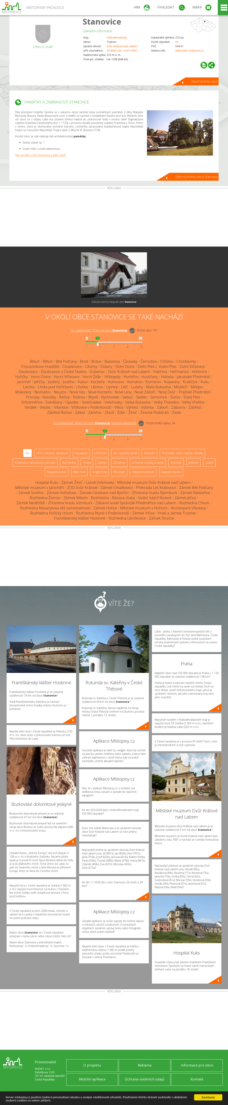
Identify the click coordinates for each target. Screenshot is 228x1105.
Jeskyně (193, 462)
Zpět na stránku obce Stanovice (196, 177)
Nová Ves (77, 392)
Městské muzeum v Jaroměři (39, 487)
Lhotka (82, 386)
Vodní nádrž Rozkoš (154, 497)
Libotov (97, 386)
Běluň (35, 361)
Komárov (134, 381)
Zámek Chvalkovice (117, 487)
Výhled (132, 407)
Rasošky (49, 397)
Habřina (160, 371)
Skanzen (149, 453)
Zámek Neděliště (30, 502)
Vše (27, 453)
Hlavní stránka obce (204, 81)
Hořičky (21, 376)
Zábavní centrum (143, 472)
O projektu (92, 1065)
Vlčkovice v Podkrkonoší (91, 407)
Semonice (158, 397)
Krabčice (190, 381)
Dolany (106, 366)
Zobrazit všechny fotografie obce (114, 301)
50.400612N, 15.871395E (122, 50)
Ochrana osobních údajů (144, 1079)
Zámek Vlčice (143, 513)
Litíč (124, 386)
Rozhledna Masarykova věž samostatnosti (55, 507)
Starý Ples (192, 397)
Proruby (32, 397)
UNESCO (100, 453)
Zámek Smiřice (31, 492)
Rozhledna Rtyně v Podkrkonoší (102, 513)
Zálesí (80, 412)
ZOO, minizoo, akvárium (52, 453)
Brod (84, 361)
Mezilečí (180, 386)
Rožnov (79, 397)
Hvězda (167, 376)
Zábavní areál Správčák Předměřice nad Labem (136, 502)
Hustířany (150, 376)
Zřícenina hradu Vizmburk (70, 502)
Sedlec (141, 397)
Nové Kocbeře (100, 392)
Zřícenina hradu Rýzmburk (154, 492)
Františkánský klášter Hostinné (79, 518)
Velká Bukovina (138, 402)
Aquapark (81, 453)
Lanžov (29, 386)
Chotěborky (186, 361)
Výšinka (147, 407)
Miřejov (197, 386)
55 (176, 42)
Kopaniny (172, 381)
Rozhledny (69, 462)
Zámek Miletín (76, 497)
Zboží (109, 412)
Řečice (64, 397)
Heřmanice (179, 371)
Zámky (102, 462)
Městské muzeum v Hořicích (144, 507)
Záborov (178, 407)
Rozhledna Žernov (45, 497)
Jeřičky (39, 381)
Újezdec (72, 402)
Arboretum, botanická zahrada (35, 462)
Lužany (137, 386)
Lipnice (112, 386)
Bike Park (79, 472)
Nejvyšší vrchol (56, 472)
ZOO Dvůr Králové (82, 487)
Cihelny (91, 366)
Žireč (133, 412)
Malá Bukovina (158, 386)
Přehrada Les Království (156, 487)
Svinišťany (54, 402)
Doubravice (28, 371)
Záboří (162, 407)
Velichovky (113, 402)
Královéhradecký (117, 37)
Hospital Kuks (46, 482)
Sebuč (127, 397)
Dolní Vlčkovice (192, 366)
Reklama (144, 1065)
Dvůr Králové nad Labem (122, 46)
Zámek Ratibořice (195, 492)
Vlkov (118, 407)
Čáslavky (130, 361)
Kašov (83, 381)
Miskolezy (23, 392)
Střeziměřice (31, 402)
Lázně (209, 462)
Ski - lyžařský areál (125, 453)
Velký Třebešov (166, 402)
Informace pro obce (197, 1065)
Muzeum (119, 472)
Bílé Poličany (66, 361)
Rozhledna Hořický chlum (51, 513)
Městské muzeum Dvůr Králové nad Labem (154, 482)
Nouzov (60, 392)
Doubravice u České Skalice (63, 371)
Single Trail (99, 472)
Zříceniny (119, 462)
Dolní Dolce (125, 366)
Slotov (175, 397)
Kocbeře (98, 381)
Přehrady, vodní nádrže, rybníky (182, 453)
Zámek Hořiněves (61, 492)
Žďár (121, 412)
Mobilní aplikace (92, 1079)
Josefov (69, 381)
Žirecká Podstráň (154, 412)
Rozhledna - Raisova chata (113, 497)
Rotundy (176, 462)
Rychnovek (110, 397)
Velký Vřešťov (193, 402)
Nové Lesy (123, 392)
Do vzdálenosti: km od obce (98, 330)
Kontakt (197, 1079)
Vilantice (61, 407)
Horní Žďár (92, 376)
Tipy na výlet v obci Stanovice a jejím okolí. (40, 155)
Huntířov (131, 376)
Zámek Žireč (72, 482)
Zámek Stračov (161, 518)
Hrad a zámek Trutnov (177, 513)
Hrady (87, 462)
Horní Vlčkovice (67, 376)
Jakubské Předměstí (193, 376)
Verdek (30, 407)
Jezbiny (54, 381)
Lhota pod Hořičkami (55, 386)
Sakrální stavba (171, 472)
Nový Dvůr (167, 392)
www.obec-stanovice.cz (189, 50)
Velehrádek (91, 402)
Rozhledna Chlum (194, 502)
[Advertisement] (114, 218)
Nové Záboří (145, 392)
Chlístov (166, 361)
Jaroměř (24, 381)
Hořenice (199, 371)
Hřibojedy (112, 376)
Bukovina (112, 361)
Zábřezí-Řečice (59, 412)
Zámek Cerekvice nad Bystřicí (104, 492)
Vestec (45, 407)
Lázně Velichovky (100, 482)
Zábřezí (194, 407)
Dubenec (97, 371)
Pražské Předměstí (195, 392)
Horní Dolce (41, 376)
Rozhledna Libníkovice (127, 518)
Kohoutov (116, 381)
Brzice (96, 361)
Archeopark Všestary (188, 507)
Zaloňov (95, 412)
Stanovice (102, 21)
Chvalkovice (72, 366)
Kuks (205, 381)
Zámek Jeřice (185, 497)
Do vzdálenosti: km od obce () (94, 423)
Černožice (149, 361)
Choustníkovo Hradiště (40, 366)
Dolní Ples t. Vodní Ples (157, 366)
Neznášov (42, 392)
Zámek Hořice (105, 507)
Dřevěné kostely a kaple (148, 462)
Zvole (176, 412)
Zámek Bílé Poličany (196, 487)
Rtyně (93, 397)
